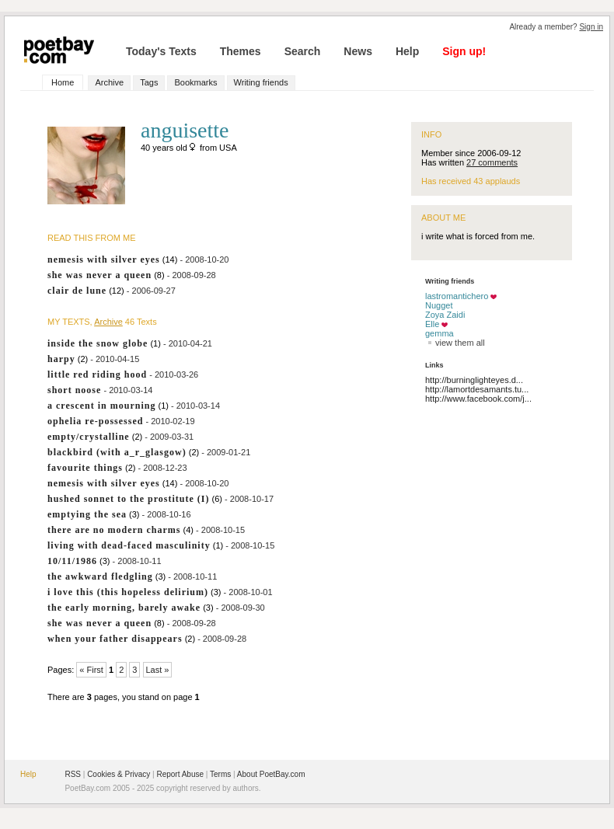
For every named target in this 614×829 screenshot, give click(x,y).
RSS (73, 774)
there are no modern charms (114, 529)
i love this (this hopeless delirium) (127, 592)
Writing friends (261, 82)
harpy (61, 359)
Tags (149, 82)
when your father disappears (115, 638)
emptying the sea (87, 514)
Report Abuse (180, 774)
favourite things (85, 467)
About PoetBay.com (271, 774)
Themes (240, 51)
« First (91, 669)
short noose (74, 390)
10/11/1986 (72, 561)
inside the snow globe (97, 343)
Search (302, 51)
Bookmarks (195, 82)
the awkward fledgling (100, 576)
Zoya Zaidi (445, 314)
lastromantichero (456, 296)
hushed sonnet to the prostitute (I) (128, 498)
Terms (220, 774)
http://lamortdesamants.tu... (477, 389)
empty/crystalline (88, 436)
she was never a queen (99, 275)
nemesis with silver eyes (103, 259)
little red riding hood (97, 374)
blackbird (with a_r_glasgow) (117, 452)
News (358, 51)
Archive (109, 82)
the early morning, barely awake (124, 607)
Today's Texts (161, 51)
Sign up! (464, 51)
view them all (455, 342)
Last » (157, 669)
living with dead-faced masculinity (129, 545)
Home (62, 82)
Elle (432, 324)
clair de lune (76, 290)
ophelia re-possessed (95, 421)
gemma (439, 333)
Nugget (438, 305)
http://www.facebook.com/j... (478, 398)
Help (407, 51)
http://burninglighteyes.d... (474, 380)
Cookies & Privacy (118, 774)
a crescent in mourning (101, 405)
